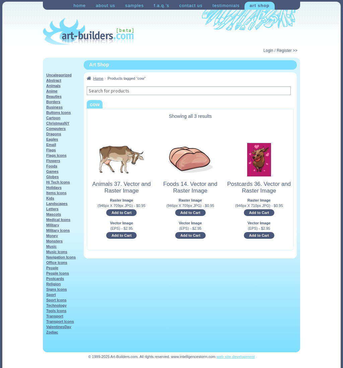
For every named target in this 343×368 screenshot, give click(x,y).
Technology (56, 305)
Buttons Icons (58, 113)
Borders (53, 102)
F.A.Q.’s (161, 5)
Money (52, 236)
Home (79, 5)
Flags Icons (56, 155)
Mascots (53, 214)
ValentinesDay (58, 327)
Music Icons (56, 252)
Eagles (52, 139)
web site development (235, 357)
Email (51, 145)
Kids (50, 198)
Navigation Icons (61, 257)
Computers (56, 129)
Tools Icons (56, 311)
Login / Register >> (280, 50)
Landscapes (57, 204)
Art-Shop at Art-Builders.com (88, 31)
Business (54, 107)
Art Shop (259, 5)
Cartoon (53, 118)
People (52, 268)
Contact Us (190, 5)
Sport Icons (56, 300)
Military (52, 225)
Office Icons (56, 263)
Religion (53, 284)
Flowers (53, 161)
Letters (52, 209)
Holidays (54, 188)
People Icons (57, 273)
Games (52, 171)
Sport (51, 295)
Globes (52, 177)
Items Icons (56, 193)
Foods (51, 166)
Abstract (53, 80)
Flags (51, 150)
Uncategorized (59, 75)
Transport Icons (60, 321)
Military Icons (58, 230)
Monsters (54, 241)
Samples (134, 5)
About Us (105, 5)
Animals (53, 86)
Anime (52, 91)
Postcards (55, 279)
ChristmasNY (57, 123)
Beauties (54, 96)
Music (51, 246)
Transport (54, 316)
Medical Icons (58, 220)
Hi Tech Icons (58, 182)
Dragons (53, 134)
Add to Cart (122, 213)
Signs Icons (56, 289)
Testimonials (226, 5)
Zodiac (52, 332)
